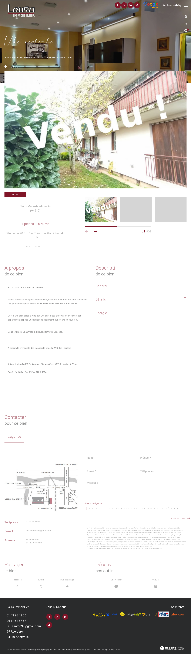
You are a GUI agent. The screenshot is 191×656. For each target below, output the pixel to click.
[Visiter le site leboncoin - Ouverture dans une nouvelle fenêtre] (177, 616)
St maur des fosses (55, 57)
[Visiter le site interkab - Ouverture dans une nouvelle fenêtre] (134, 616)
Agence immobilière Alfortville (19, 57)
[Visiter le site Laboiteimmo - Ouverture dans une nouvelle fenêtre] (172, 650)
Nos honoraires (55, 651)
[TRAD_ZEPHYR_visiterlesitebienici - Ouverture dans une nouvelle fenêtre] (149, 616)
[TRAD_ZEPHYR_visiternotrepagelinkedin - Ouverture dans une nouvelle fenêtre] (122, 5)
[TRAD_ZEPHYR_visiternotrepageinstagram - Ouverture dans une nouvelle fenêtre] (116, 5)
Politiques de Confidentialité (120, 548)
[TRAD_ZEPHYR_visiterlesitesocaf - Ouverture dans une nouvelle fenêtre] (99, 616)
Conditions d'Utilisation (141, 548)
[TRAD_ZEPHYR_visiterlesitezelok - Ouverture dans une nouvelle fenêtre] (112, 616)
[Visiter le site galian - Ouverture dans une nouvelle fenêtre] (164, 616)
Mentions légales (79, 651)
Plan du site (66, 651)
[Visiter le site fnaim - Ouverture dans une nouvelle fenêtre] (122, 616)
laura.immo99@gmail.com (38, 530)
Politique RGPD (107, 651)
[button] (96, 231)
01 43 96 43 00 (33, 521)
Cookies (117, 651)
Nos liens (97, 651)
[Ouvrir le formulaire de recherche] (163, 5)
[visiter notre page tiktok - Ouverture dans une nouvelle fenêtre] (129, 5)
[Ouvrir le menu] (181, 5)
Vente (40, 57)
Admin (89, 651)
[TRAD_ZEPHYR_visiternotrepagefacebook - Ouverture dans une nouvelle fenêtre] (109, 5)
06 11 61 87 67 (16, 622)
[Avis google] (142, 7)
